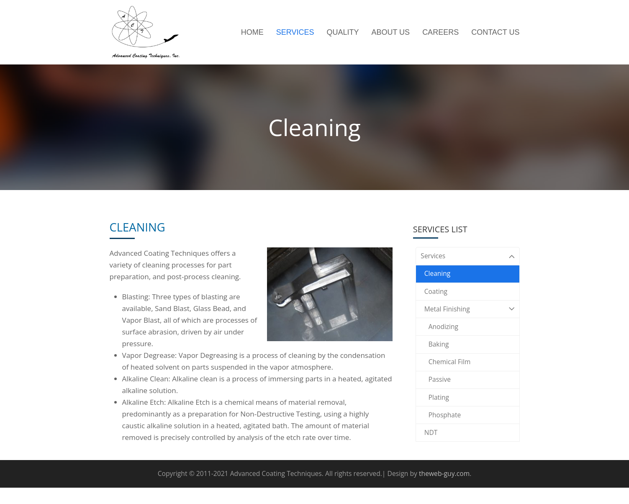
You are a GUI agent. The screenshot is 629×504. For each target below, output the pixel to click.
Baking (440, 353)
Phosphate (446, 430)
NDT (431, 449)
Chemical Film (452, 372)
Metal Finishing (467, 315)
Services (467, 256)
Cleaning (438, 276)
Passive (441, 391)
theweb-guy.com (444, 489)
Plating (440, 411)
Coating (436, 295)
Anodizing (445, 334)
